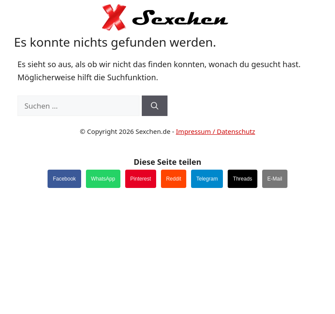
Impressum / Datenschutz (215, 131)
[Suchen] (155, 106)
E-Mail (274, 179)
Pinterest (140, 179)
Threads (242, 179)
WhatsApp (103, 179)
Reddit (173, 179)
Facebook (64, 179)
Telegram (207, 179)
